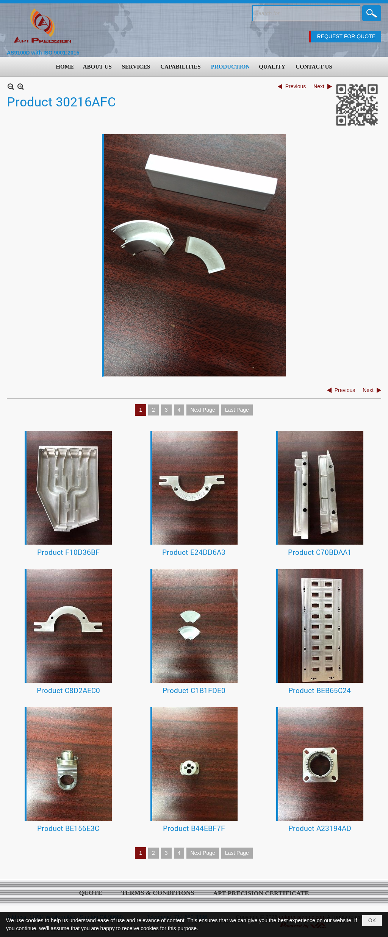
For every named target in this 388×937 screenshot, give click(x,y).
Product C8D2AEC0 (68, 690)
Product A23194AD (319, 828)
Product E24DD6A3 (193, 552)
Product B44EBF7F (194, 828)
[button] (97, 66)
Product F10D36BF (68, 552)
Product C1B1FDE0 (194, 690)
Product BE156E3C (68, 828)
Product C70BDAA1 (320, 552)
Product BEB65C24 (319, 690)
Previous (295, 86)
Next (318, 86)
